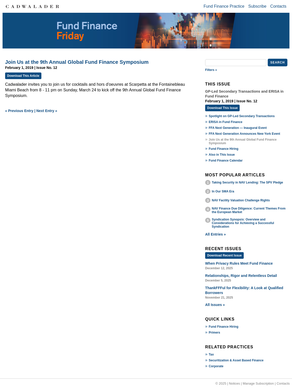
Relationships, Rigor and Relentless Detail (241, 276)
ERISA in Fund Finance (225, 122)
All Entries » (215, 234)
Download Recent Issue (224, 255)
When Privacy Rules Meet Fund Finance (239, 263)
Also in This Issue (222, 154)
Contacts (278, 6)
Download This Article (23, 76)
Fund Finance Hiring (223, 149)
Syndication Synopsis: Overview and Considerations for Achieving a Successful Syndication (243, 223)
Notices (234, 383)
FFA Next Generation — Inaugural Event (238, 128)
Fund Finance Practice (224, 6)
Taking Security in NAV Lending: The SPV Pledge (247, 182)
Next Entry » (46, 111)
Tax (211, 354)
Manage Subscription (258, 383)
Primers (214, 332)
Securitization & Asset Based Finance (236, 360)
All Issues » (215, 305)
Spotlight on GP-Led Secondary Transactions (242, 116)
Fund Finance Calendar (226, 160)
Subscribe (257, 6)
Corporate (216, 366)
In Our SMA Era (223, 191)
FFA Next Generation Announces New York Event (244, 134)
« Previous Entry (19, 111)
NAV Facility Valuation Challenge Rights (241, 200)
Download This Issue (222, 108)
